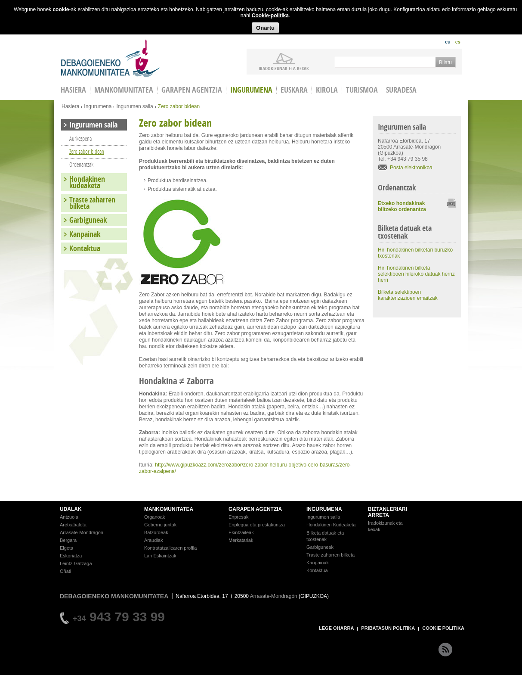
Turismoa (362, 89)
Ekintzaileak (241, 532)
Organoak (154, 516)
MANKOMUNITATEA (168, 509)
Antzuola (69, 516)
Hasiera (70, 106)
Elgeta (66, 548)
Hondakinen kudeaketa (87, 182)
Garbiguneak (88, 220)
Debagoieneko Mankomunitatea (110, 58)
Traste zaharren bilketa (92, 203)
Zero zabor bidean (86, 151)
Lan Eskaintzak (160, 555)
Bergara (68, 540)
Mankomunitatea (123, 89)
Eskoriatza (71, 555)
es (457, 41)
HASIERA (73, 89)
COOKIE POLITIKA (443, 628)
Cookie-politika (270, 15)
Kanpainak (84, 234)
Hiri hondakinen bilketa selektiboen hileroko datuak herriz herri (416, 274)
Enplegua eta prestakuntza (257, 524)
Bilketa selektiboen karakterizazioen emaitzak (408, 295)
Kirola (327, 89)
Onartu (265, 28)
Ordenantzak (81, 164)
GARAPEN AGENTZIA (255, 509)
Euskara (294, 89)
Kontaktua (84, 248)
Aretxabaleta (73, 524)
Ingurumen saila (134, 106)
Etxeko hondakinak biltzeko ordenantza (402, 206)
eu (448, 41)
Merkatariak (241, 540)
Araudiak (153, 540)
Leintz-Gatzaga (76, 563)
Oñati (65, 571)
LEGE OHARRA (336, 628)
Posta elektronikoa (411, 168)
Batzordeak (156, 532)
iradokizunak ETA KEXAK (284, 68)
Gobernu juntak (160, 524)
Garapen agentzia (191, 89)
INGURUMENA (324, 509)
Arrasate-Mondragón (81, 532)
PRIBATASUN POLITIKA (388, 628)
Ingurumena (251, 89)
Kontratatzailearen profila (170, 548)
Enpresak (238, 516)
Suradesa (401, 89)
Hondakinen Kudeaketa (330, 524)
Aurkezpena (80, 138)
